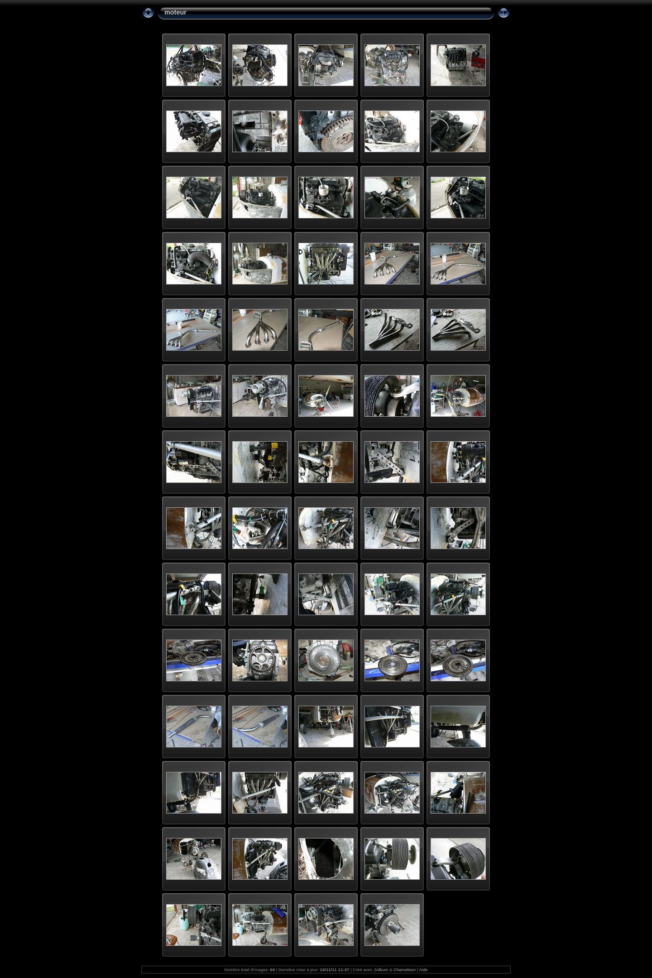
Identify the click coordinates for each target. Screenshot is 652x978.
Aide (423, 969)
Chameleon (404, 969)
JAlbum (381, 969)
